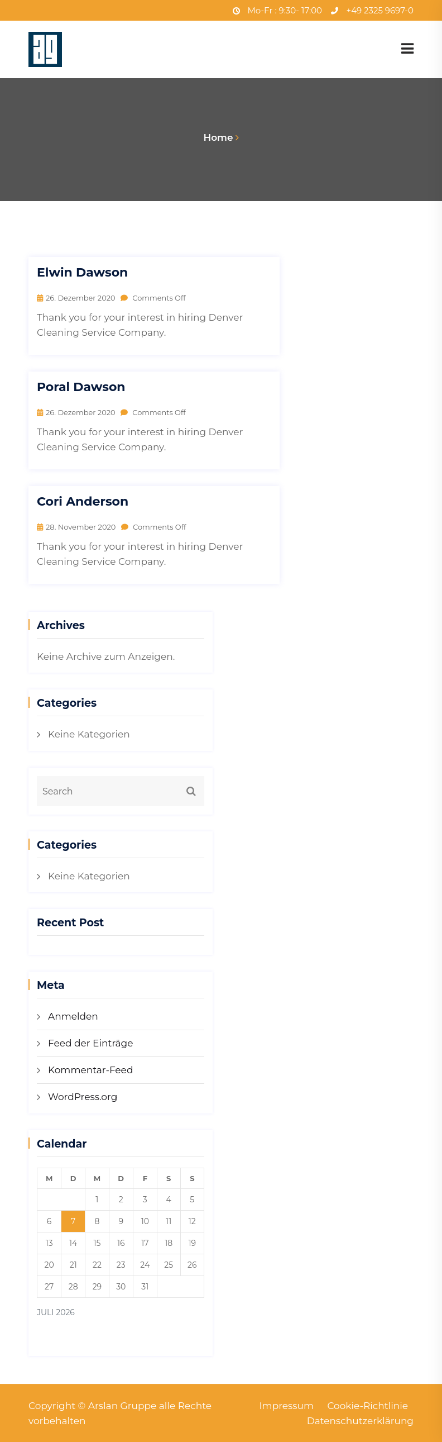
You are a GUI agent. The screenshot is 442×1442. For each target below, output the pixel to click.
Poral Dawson (81, 387)
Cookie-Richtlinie (367, 1405)
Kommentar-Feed (90, 1069)
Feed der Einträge (90, 1043)
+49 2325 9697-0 (372, 10)
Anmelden (73, 1016)
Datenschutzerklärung (360, 1420)
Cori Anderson (82, 501)
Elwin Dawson (82, 272)
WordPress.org (82, 1096)
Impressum (286, 1405)
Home (218, 137)
